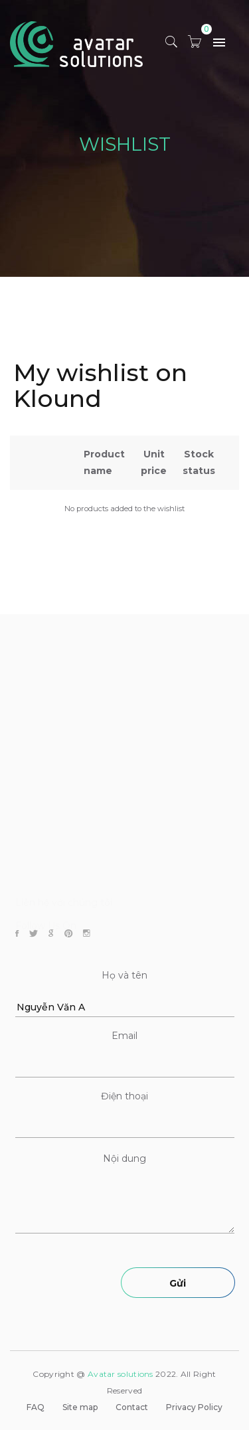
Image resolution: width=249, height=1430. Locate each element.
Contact (132, 1407)
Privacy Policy (194, 1407)
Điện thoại (124, 1096)
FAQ (35, 1407)
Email (124, 1036)
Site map (80, 1407)
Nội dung (124, 1158)
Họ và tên (124, 975)
